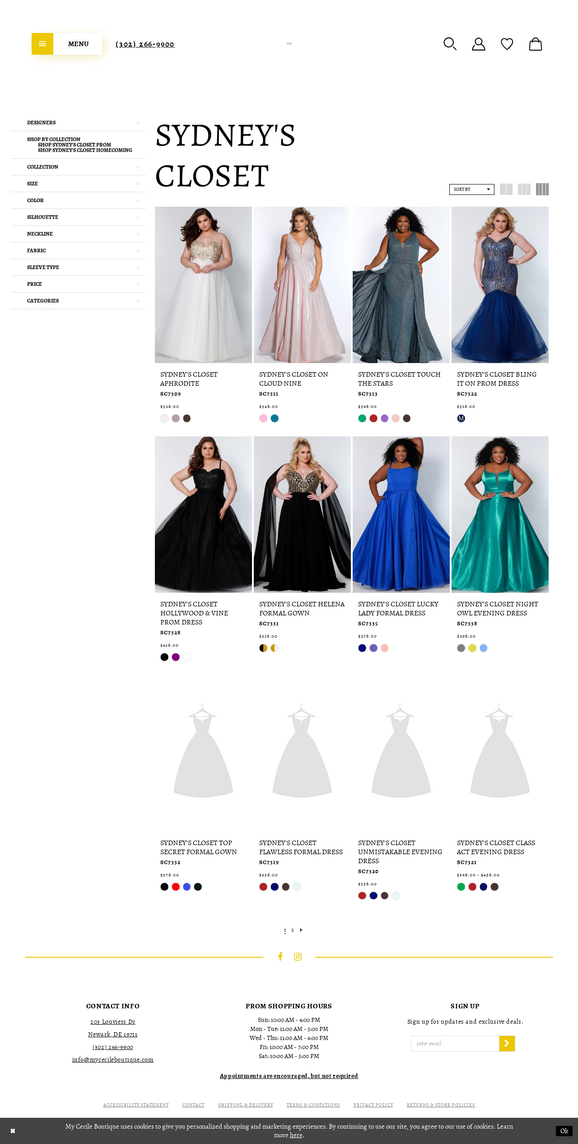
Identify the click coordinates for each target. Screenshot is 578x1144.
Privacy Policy (373, 1105)
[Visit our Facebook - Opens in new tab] (280, 957)
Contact (193, 1105)
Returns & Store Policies (441, 1105)
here (296, 1134)
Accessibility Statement (136, 1105)
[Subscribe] (507, 1043)
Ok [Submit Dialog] (564, 1130)
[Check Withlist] (507, 44)
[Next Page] (301, 930)
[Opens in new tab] (289, 1076)
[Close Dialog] (12, 1131)
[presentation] (203, 285)
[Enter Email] (455, 1043)
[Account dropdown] (478, 44)
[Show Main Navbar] (67, 44)
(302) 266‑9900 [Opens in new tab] (113, 1047)
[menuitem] (67, 44)
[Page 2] (293, 930)
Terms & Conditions (313, 1105)
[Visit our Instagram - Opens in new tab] (298, 957)
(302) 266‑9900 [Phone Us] (145, 43)
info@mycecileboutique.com (113, 1059)
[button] (450, 44)
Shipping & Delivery (245, 1105)
